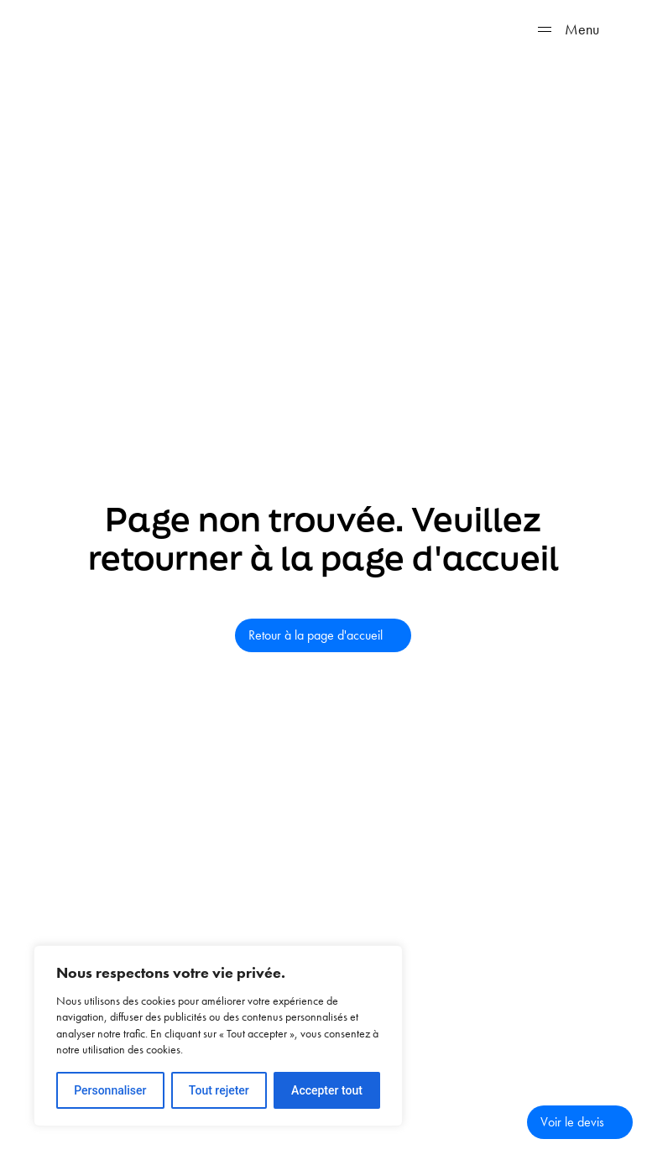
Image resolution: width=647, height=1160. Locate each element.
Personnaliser (110, 1090)
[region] (218, 1035)
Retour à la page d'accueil (315, 635)
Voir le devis (572, 1122)
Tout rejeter (219, 1090)
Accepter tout (327, 1090)
